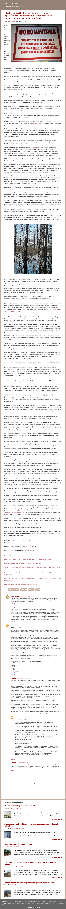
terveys (38, 589)
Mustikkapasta (12, 4)
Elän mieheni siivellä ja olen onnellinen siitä (20, 806)
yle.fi (30, 546)
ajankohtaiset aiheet (13, 589)
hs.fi (23, 546)
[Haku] (64, 4)
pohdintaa (31, 589)
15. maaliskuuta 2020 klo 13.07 (29, 717)
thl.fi (27, 546)
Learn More (30, 907)
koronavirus (24, 589)
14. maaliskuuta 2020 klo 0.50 (24, 625)
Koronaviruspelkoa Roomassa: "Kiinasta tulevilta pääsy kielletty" (20, 584)
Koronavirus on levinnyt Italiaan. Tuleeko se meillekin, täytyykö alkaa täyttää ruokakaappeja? (27, 559)
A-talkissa (33, 147)
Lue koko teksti (57, 819)
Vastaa (13, 603)
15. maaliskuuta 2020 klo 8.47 (23, 678)
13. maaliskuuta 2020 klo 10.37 (27, 596)
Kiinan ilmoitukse (37, 123)
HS (55, 462)
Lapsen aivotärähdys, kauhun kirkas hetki (19, 844)
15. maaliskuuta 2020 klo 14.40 (23, 762)
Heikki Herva (14, 625)
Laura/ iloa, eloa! (15, 596)
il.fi (25, 546)
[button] (61, 13)
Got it (38, 907)
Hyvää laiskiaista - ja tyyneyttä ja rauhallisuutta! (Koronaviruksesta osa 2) (23, 563)
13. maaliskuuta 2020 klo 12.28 (23, 607)
